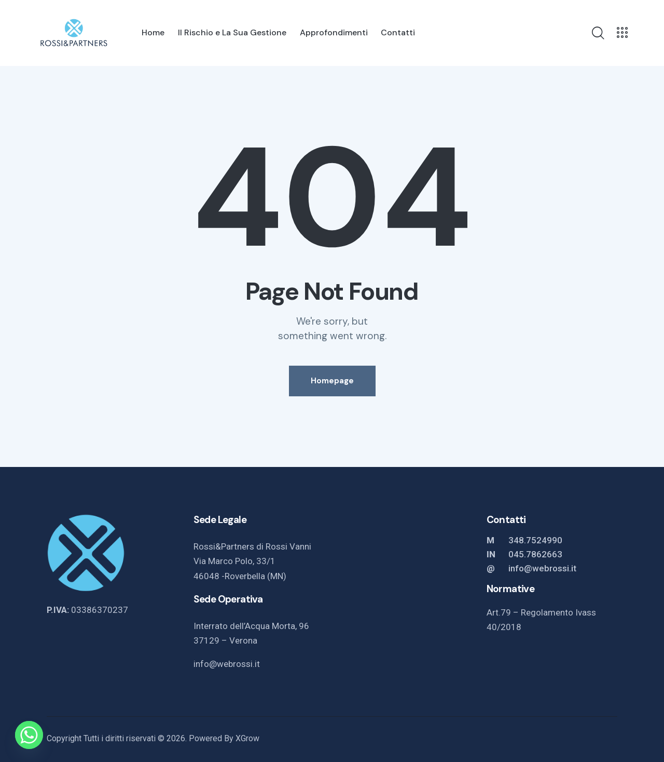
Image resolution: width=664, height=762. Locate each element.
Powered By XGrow (224, 738)
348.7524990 (535, 540)
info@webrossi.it (226, 664)
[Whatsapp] (29, 735)
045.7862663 (535, 554)
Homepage (332, 381)
